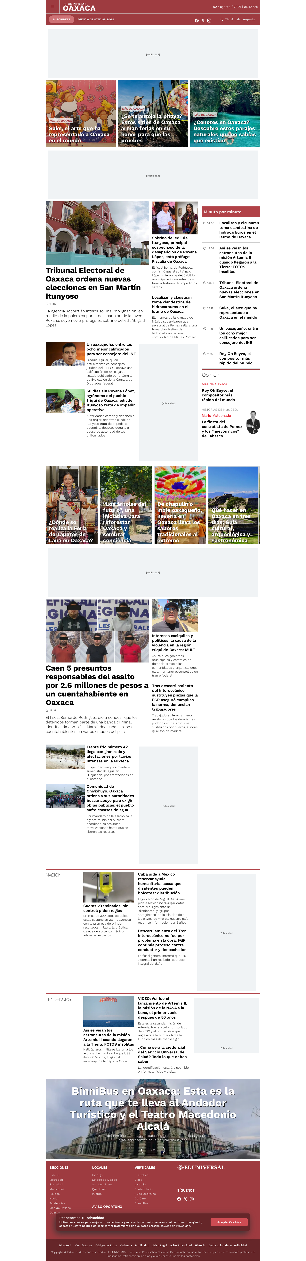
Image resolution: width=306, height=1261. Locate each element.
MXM (110, 19)
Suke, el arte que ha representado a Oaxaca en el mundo (79, 134)
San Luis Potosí (102, 1184)
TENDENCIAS (58, 999)
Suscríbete (61, 19)
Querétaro (99, 1189)
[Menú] (53, 6)
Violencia (126, 1245)
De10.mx (140, 1198)
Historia (200, 1245)
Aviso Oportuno (145, 1193)
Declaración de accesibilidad (227, 1245)
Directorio (65, 1245)
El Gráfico (142, 1175)
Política (55, 1193)
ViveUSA (140, 1184)
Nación (54, 1198)
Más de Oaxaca (61, 120)
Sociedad (56, 1184)
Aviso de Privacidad (177, 1225)
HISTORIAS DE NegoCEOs (220, 409)
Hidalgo (97, 1175)
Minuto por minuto (223, 211)
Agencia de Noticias (91, 19)
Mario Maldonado (216, 415)
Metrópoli (56, 1179)
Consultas (141, 1203)
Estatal (55, 1175)
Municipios (57, 1189)
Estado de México (104, 1179)
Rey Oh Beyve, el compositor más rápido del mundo (218, 395)
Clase (138, 1179)
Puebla (97, 1193)
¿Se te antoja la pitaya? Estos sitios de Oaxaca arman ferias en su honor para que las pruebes (151, 128)
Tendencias (57, 1203)
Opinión (210, 375)
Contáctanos (83, 1245)
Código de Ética (106, 1245)
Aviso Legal (159, 1245)
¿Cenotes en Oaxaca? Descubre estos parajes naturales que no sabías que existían (224, 131)
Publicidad (142, 1245)
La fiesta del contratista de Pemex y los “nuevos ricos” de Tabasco (222, 428)
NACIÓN (53, 875)
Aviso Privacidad (181, 1245)
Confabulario (143, 1189)
